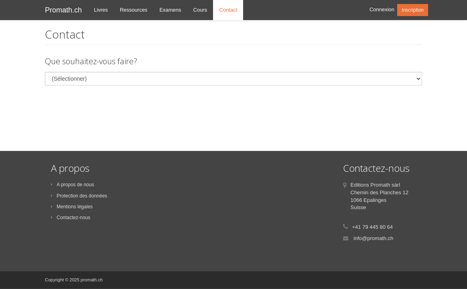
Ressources (134, 10)
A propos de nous (72, 184)
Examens (170, 10)
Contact (228, 10)
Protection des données (79, 196)
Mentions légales (72, 207)
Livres (101, 10)
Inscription (413, 10)
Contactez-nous (70, 217)
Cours (200, 10)
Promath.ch (63, 10)
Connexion (382, 9)
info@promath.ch (373, 238)
